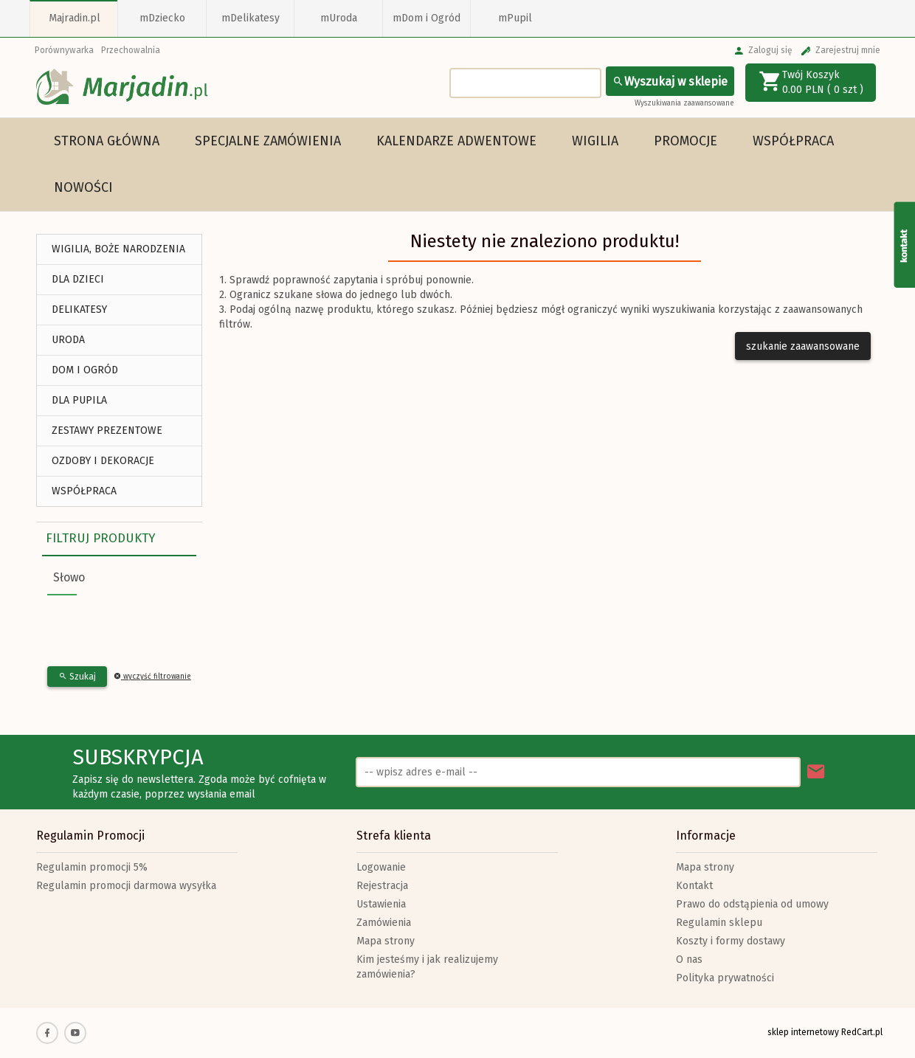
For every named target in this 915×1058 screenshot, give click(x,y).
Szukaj (77, 676)
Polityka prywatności (725, 978)
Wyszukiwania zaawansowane (684, 103)
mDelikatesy (250, 18)
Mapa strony (385, 941)
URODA (68, 339)
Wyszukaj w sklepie (670, 82)
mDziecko (162, 18)
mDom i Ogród (426, 18)
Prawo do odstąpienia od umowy (752, 904)
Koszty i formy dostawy (730, 941)
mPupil (515, 18)
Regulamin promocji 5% (92, 867)
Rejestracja (382, 885)
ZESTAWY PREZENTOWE (107, 430)
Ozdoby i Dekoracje (103, 460)
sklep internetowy (803, 1032)
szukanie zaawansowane (803, 346)
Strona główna (106, 141)
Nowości (83, 187)
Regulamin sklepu (719, 922)
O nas (689, 959)
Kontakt (694, 885)
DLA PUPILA (79, 400)
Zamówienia (383, 922)
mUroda (338, 18)
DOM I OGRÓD (85, 370)
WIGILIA (595, 141)
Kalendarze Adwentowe (456, 141)
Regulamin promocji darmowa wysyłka (126, 885)
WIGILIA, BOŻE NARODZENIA (118, 249)
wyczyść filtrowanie (152, 676)
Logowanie (381, 867)
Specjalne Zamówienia (268, 141)
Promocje (685, 141)
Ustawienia (381, 904)
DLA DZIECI (78, 279)
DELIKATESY (79, 309)
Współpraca (793, 141)
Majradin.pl (74, 18)
